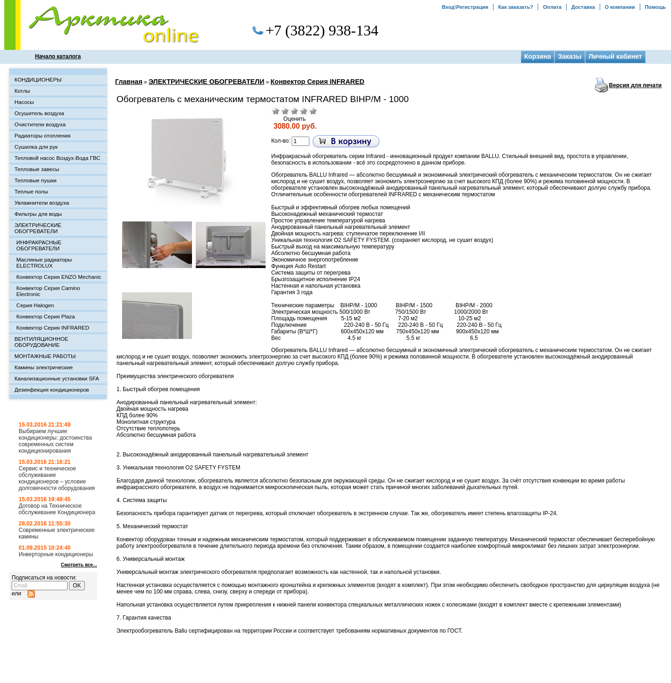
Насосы (24, 102)
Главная (129, 81)
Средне (294, 111)
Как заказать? (515, 7)
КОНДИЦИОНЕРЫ (38, 79)
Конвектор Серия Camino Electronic (48, 291)
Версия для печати (635, 85)
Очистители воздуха (40, 124)
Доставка (583, 7)
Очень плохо (276, 111)
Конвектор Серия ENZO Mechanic (58, 277)
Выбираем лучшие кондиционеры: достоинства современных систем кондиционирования (55, 441)
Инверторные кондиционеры (56, 554)
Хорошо (303, 111)
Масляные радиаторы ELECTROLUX (44, 262)
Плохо (285, 111)
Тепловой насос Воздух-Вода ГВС (57, 158)
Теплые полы (31, 191)
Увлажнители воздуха (41, 203)
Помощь (655, 7)
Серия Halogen (35, 305)
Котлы (22, 91)
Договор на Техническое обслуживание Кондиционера (57, 509)
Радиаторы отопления (42, 135)
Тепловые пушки (35, 180)
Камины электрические (43, 367)
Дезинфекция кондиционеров (51, 389)
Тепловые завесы (36, 169)
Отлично (313, 111)
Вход (448, 7)
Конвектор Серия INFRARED (317, 81)
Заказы (570, 56)
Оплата (552, 7)
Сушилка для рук (36, 147)
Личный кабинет (615, 56)
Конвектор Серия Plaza (45, 316)
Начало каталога (58, 56)
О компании (620, 7)
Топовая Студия (639, 675)
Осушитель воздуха (39, 113)
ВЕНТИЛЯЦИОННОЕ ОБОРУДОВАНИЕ (41, 342)
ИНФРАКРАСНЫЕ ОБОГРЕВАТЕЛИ (39, 245)
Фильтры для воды (38, 214)
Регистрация (472, 7)
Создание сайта (590, 675)
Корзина (537, 56)
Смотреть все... (79, 564)
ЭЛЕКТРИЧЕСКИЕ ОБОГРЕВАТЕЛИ (206, 81)
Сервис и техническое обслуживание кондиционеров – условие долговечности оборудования (57, 478)
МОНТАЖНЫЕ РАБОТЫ (44, 356)
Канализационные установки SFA (56, 378)
